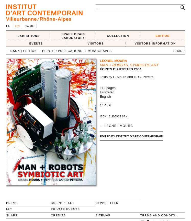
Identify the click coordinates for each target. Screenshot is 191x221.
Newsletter (107, 203)
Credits (58, 215)
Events (36, 43)
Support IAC (62, 203)
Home (30, 25)
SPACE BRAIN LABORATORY (73, 35)
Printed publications (62, 50)
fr (8, 25)
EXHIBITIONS (29, 35)
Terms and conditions (160, 215)
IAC (9, 209)
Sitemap (103, 215)
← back (13, 50)
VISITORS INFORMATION (155, 43)
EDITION (163, 35)
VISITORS (96, 43)
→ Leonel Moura (116, 126)
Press (12, 203)
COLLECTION (118, 35)
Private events (65, 209)
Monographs (100, 50)
